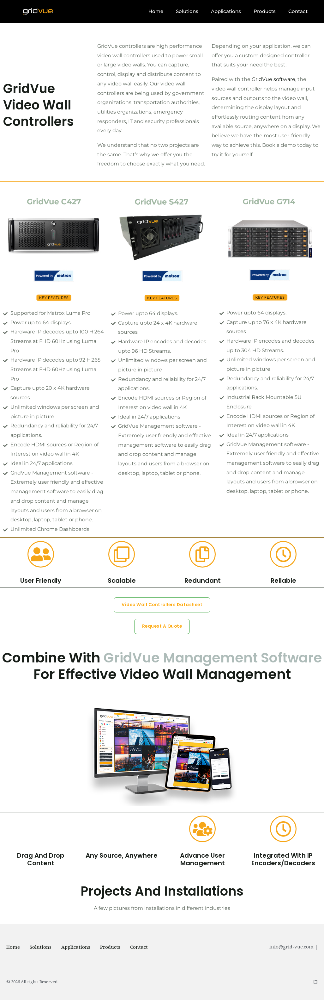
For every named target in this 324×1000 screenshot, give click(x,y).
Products (265, 11)
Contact (298, 11)
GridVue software (273, 79)
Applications (226, 11)
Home (155, 11)
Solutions (187, 11)
